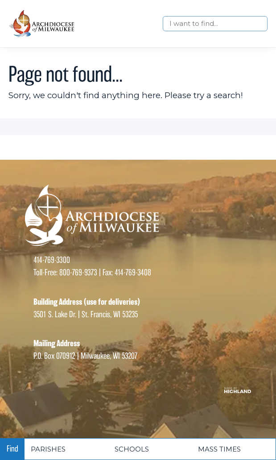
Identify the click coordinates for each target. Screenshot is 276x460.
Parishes (48, 449)
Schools (132, 449)
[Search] (215, 23)
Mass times (219, 449)
